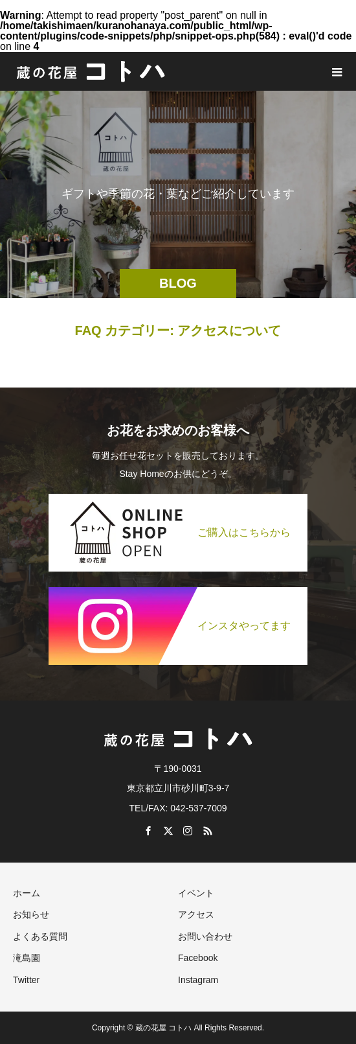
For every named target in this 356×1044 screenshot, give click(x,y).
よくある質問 (40, 936)
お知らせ (31, 914)
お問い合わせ (205, 936)
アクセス (196, 914)
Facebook (197, 958)
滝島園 (26, 958)
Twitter (26, 980)
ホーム (26, 893)
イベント (196, 893)
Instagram (198, 980)
